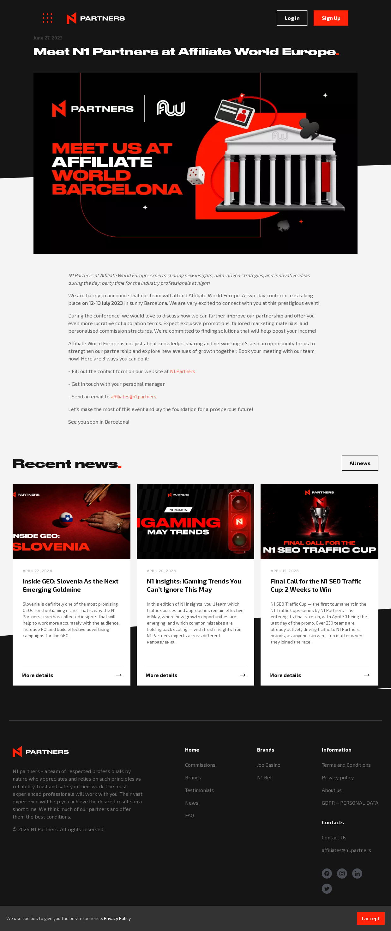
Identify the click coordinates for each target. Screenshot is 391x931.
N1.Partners (182, 371)
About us (332, 790)
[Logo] (66, 18)
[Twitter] (327, 889)
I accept (371, 918)
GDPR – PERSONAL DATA (350, 803)
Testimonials (199, 790)
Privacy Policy (117, 918)
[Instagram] (342, 873)
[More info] (71, 675)
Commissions (200, 765)
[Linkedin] (357, 873)
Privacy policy (338, 777)
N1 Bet (264, 777)
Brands (193, 777)
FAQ (189, 815)
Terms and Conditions (346, 765)
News (191, 803)
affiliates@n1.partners (133, 396)
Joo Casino (268, 765)
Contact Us (334, 837)
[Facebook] (327, 873)
